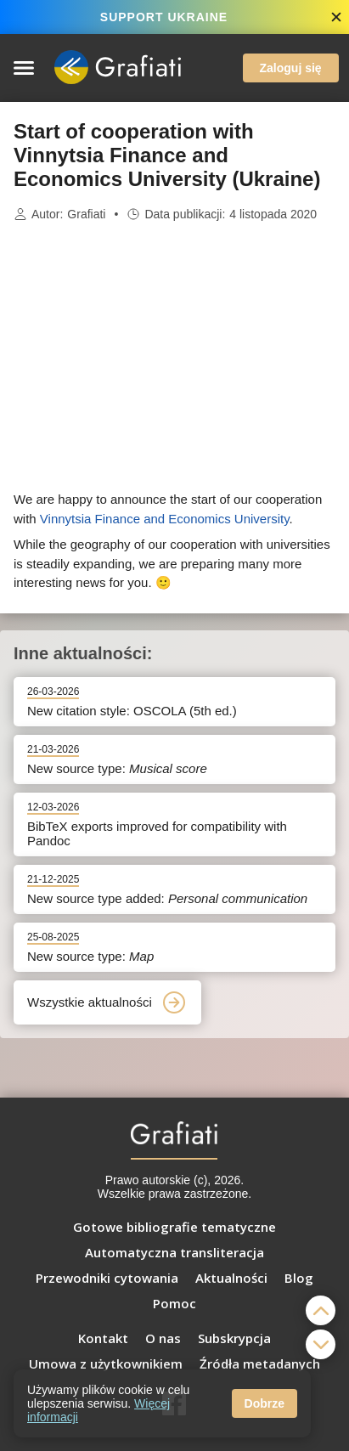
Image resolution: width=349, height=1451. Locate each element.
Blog (298, 1277)
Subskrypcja (234, 1338)
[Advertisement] (175, 357)
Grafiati (86, 214)
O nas (163, 1338)
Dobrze (264, 1403)
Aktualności (231, 1277)
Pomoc (174, 1303)
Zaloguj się (291, 68)
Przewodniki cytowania (107, 1277)
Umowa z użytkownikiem (106, 1363)
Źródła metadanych (260, 1363)
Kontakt (103, 1338)
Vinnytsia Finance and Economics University (165, 518)
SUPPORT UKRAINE (164, 17)
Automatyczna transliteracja (174, 1252)
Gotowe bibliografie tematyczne (174, 1226)
